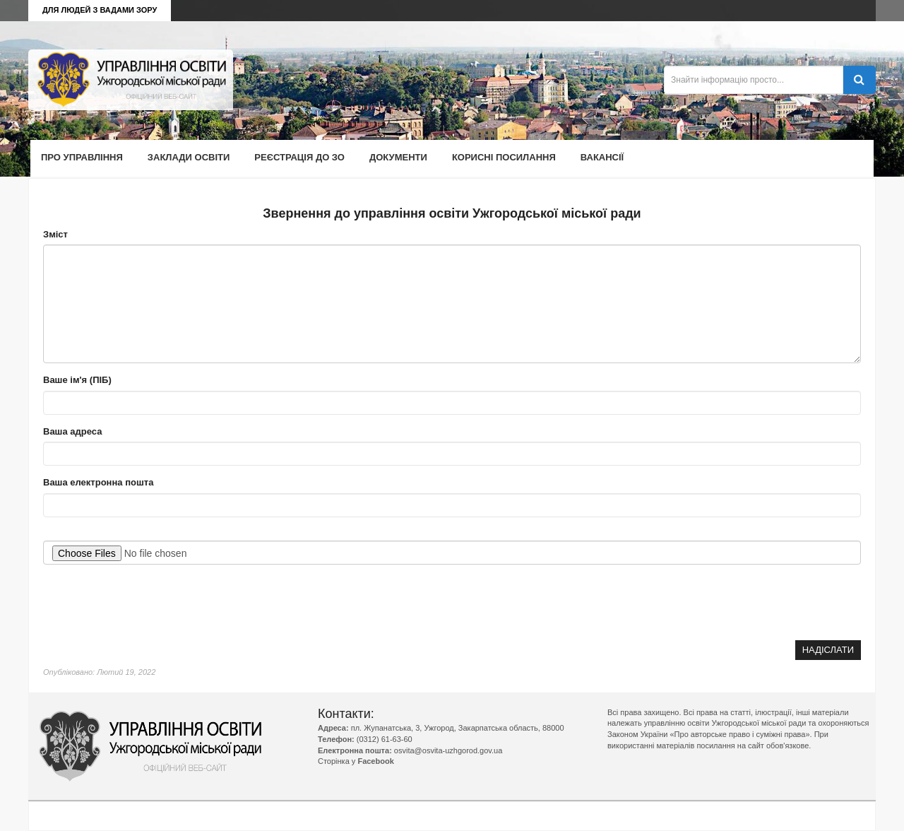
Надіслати (828, 649)
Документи (398, 157)
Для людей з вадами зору (99, 10)
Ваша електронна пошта (98, 482)
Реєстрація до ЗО (299, 157)
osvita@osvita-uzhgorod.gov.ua (448, 750)
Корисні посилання (504, 157)
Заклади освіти (189, 157)
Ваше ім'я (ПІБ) (77, 380)
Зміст (55, 234)
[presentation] (753, 602)
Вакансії (602, 157)
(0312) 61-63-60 (384, 739)
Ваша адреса (72, 431)
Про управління (82, 157)
